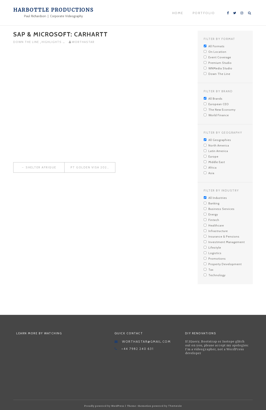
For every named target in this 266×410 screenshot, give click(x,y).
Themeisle (175, 405)
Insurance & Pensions (223, 236)
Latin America (218, 151)
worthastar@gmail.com (146, 342)
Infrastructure (218, 231)
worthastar (83, 42)
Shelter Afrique (41, 167)
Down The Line (26, 42)
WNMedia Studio (220, 68)
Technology (217, 275)
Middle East (216, 162)
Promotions (217, 258)
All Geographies (219, 140)
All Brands (215, 98)
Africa (212, 167)
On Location (217, 52)
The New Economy (222, 110)
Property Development (225, 264)
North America (218, 145)
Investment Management (226, 242)
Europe (213, 156)
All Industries (217, 198)
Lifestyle (214, 247)
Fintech (213, 220)
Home (177, 13)
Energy (213, 214)
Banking (213, 203)
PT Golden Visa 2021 (89, 167)
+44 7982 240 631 (137, 349)
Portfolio (204, 13)
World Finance (218, 115)
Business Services (221, 209)
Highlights (52, 42)
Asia (211, 173)
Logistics (214, 253)
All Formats (216, 46)
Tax (211, 269)
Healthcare (216, 225)
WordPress (117, 405)
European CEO (218, 104)
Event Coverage (219, 57)
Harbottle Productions (53, 10)
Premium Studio (220, 63)
